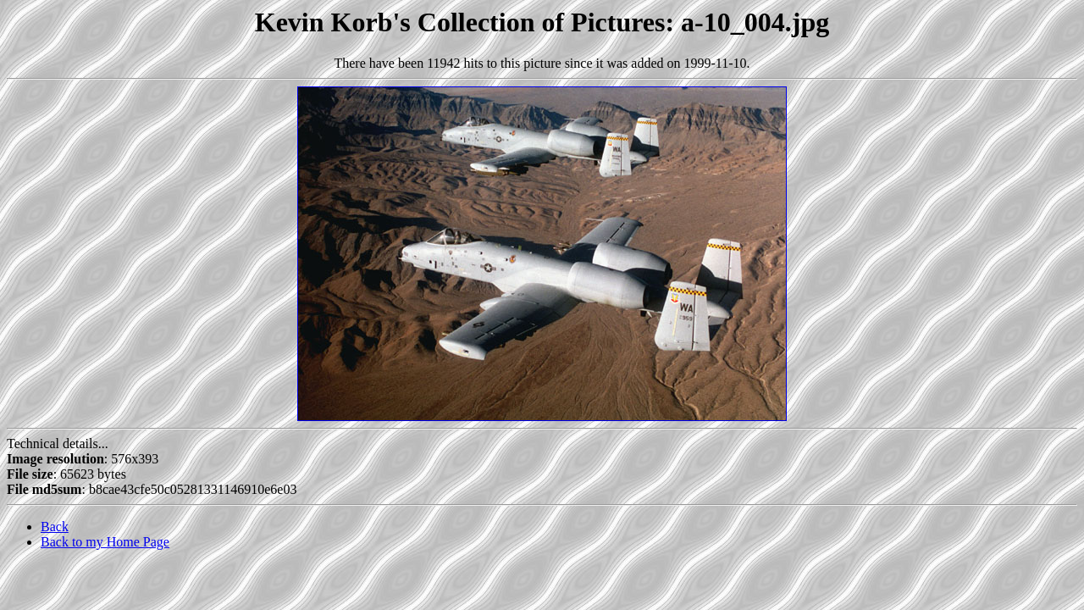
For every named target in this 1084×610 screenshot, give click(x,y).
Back (55, 526)
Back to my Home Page (105, 542)
